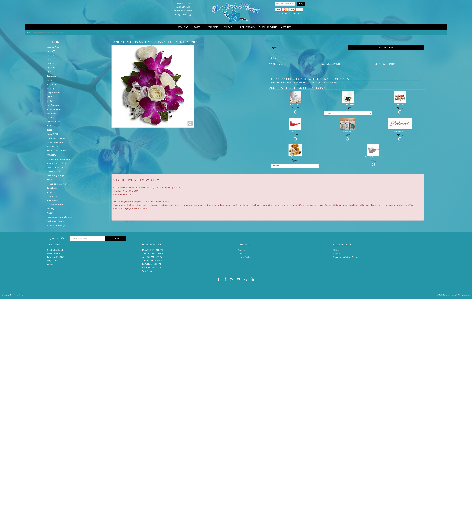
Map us (50, 264)
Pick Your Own (247, 27)
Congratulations (53, 92)
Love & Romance (54, 109)
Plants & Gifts (210, 27)
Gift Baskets (52, 146)
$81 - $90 (50, 67)
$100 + (49, 72)
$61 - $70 (50, 59)
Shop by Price (52, 47)
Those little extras (54, 142)
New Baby (51, 113)
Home (29, 33)
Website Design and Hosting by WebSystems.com (453, 295)
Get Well (50, 96)
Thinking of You (53, 121)
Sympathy (229, 27)
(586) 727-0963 (183, 15)
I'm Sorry (50, 101)
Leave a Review (53, 200)
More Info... (286, 27)
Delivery (50, 208)
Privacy (49, 213)
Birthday (50, 88)
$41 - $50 (50, 51)
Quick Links (51, 188)
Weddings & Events (55, 221)
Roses (197, 27)
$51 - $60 (50, 55)
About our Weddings (55, 225)
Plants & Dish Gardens (56, 150)
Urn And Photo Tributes (57, 163)
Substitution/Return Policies (59, 217)
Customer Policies (54, 204)
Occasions (182, 27)
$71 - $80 (50, 63)
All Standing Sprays (55, 175)
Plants (49, 179)
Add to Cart (386, 48)
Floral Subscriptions (55, 138)
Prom (49, 125)
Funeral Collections (55, 167)
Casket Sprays (53, 171)
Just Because (52, 105)
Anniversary (52, 84)
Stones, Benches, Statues (58, 184)
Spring (49, 80)
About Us (50, 192)
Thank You (51, 117)
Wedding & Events (268, 27)
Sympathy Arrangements (58, 159)
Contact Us (51, 196)
